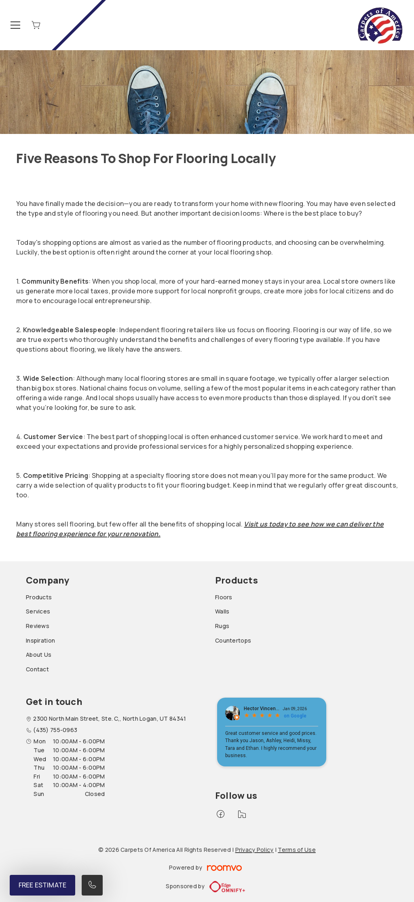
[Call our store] (92, 885)
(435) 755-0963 (55, 730)
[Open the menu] (15, 25)
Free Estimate (42, 885)
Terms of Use (296, 849)
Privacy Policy (254, 849)
